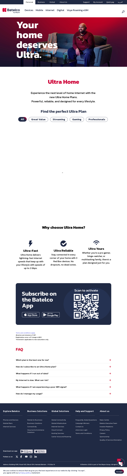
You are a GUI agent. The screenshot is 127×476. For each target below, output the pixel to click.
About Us (63, 2)
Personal (29, 2)
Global (52, 2)
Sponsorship (104, 442)
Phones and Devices (10, 425)
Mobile (39, 10)
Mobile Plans (8, 429)
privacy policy (25, 472)
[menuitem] (120, 2)
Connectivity (32, 432)
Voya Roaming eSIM (77, 10)
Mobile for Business (34, 425)
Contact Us (79, 432)
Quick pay (110, 2)
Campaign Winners (82, 429)
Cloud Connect (56, 435)
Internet (50, 10)
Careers (102, 439)
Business (41, 2)
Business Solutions (34, 429)
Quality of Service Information (111, 445)
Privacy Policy (105, 435)
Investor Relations (106, 432)
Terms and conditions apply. (25, 334)
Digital (60, 10)
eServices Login (81, 435)
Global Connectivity (58, 425)
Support (86, 2)
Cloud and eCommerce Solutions (35, 436)
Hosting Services (57, 439)
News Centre (104, 425)
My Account (98, 2)
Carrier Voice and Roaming (61, 442)
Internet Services (9, 432)
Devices (29, 10)
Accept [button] (119, 471)
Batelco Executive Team (108, 429)
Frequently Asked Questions (86, 425)
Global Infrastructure (58, 429)
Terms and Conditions (84, 439)
